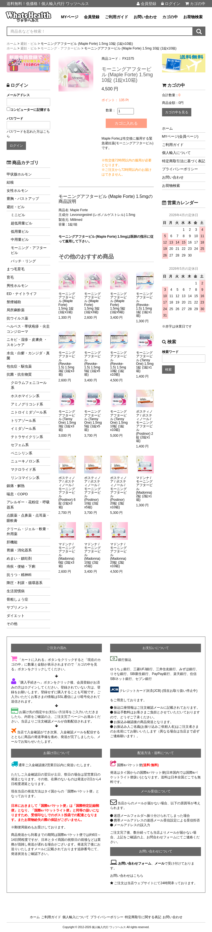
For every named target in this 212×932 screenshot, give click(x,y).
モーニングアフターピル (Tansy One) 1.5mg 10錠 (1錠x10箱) (119, 421)
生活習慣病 (16, 591)
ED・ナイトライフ (22, 294)
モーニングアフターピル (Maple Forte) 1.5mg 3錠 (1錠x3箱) (92, 303)
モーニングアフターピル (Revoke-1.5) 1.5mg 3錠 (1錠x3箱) (67, 363)
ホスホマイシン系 (25, 396)
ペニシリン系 (21, 453)
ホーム (167, 128)
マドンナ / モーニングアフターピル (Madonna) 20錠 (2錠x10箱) (118, 555)
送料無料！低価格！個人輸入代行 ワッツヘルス (48, 3)
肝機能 (12, 542)
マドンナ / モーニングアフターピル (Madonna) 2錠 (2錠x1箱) (144, 489)
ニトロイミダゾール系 (29, 412)
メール (160, 863)
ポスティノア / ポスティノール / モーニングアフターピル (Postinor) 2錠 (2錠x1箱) (144, 426)
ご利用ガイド (116, 17)
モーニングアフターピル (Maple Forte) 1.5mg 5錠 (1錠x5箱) (118, 303)
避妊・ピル (16, 207)
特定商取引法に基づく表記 (183, 161)
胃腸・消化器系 (19, 550)
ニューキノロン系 (25, 461)
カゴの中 (195, 3)
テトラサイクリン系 (27, 437)
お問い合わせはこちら (126, 876)
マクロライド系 (23, 469)
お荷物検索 (193, 17)
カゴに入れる (126, 123)
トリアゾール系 (23, 420)
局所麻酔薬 (16, 310)
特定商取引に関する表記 (143, 917)
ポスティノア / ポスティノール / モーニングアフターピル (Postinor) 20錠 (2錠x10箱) (118, 492)
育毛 (10, 277)
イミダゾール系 (23, 428)
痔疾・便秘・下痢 (21, 566)
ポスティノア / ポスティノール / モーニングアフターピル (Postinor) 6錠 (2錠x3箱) (67, 492)
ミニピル (18, 215)
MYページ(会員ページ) (180, 136)
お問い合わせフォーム (134, 863)
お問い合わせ (145, 17)
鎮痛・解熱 (16, 486)
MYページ (69, 17)
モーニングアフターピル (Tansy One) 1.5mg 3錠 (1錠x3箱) (67, 421)
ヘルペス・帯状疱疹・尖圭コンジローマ (28, 329)
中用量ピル (20, 239)
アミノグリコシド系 (27, 404)
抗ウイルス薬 (17, 318)
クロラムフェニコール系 (29, 385)
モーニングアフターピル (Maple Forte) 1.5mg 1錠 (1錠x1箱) (67, 303)
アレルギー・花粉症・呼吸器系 (28, 504)
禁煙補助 (14, 302)
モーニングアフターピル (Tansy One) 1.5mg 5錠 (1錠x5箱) (93, 421)
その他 (12, 624)
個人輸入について (176, 153)
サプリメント (17, 607)
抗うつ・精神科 (19, 575)
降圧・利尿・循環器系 (25, 583)
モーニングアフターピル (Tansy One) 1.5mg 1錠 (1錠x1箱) (144, 362)
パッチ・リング (23, 261)
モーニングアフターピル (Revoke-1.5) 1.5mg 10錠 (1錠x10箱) (118, 363)
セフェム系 (20, 445)
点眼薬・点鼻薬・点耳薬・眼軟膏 (28, 518)
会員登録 (146, 3)
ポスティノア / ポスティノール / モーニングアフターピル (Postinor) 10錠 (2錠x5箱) (92, 492)
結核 (10, 182)
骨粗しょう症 (17, 599)
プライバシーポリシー (180, 169)
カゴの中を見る (176, 112)
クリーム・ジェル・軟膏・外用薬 (28, 531)
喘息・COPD (17, 494)
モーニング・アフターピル (29, 250)
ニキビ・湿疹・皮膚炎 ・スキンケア (27, 342)
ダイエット (16, 616)
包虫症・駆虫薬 (19, 366)
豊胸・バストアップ (23, 199)
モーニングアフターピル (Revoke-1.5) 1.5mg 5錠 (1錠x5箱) (92, 363)
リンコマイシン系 (25, 478)
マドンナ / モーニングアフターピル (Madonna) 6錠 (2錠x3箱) (67, 555)
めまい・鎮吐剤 (19, 558)
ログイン (170, 3)
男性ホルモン (17, 286)
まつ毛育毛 (16, 269)
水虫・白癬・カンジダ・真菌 (28, 355)
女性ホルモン (17, 191)
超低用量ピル (21, 223)
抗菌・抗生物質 (19, 374)
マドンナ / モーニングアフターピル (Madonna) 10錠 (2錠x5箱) (92, 555)
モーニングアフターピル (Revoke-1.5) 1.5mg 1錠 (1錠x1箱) (144, 305)
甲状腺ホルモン (19, 174)
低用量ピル (20, 231)
